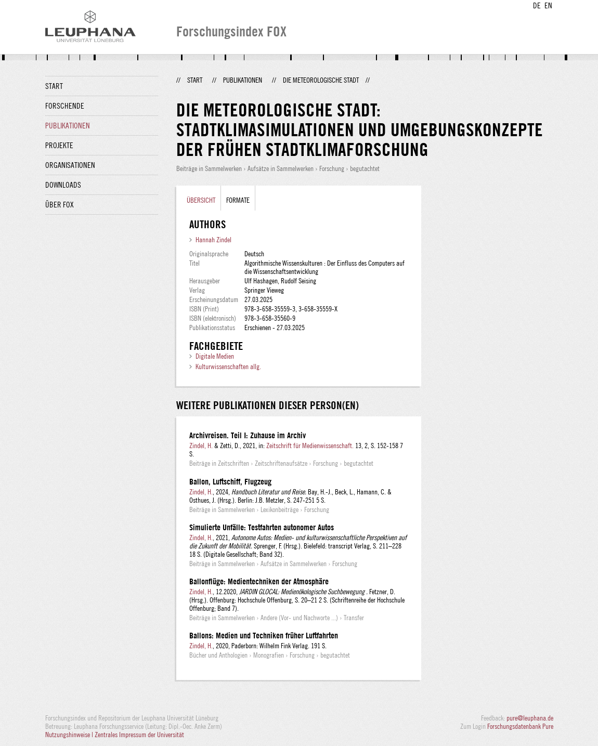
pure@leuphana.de (529, 718)
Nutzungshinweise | (70, 734)
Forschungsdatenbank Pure (520, 726)
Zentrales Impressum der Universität (139, 734)
